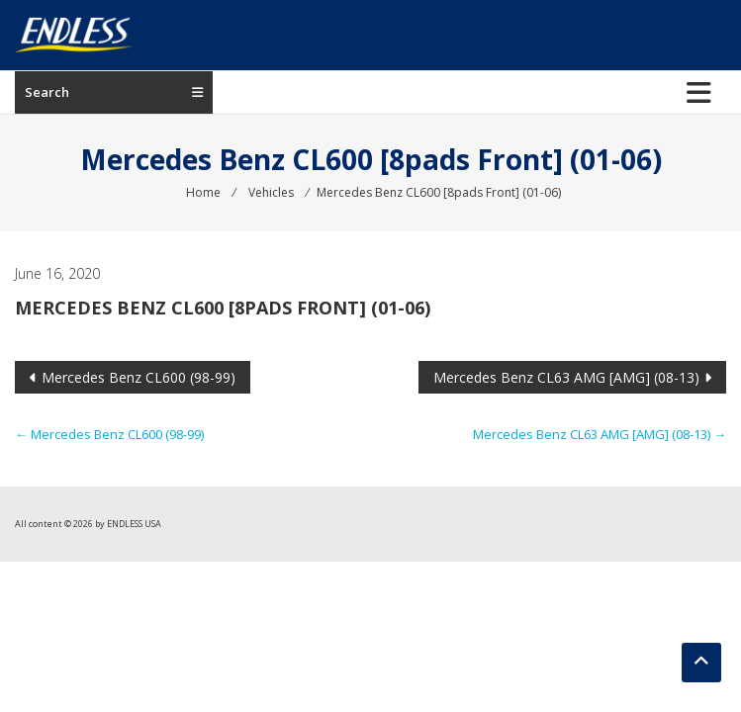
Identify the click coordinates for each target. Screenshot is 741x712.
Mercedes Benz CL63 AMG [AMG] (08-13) (566, 377)
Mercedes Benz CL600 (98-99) (138, 377)
